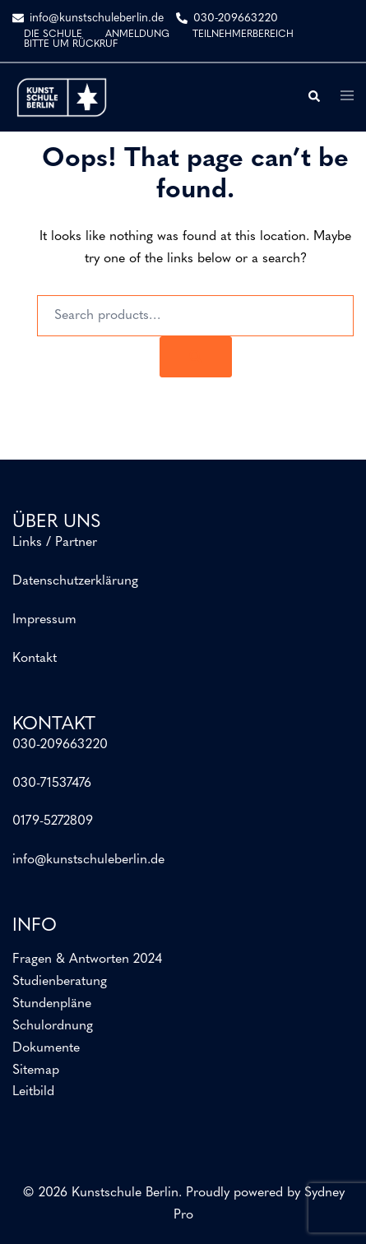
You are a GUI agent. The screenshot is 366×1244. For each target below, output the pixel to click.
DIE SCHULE (53, 34)
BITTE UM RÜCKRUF (71, 44)
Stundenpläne (51, 1003)
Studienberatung (59, 981)
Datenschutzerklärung (75, 581)
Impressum (44, 620)
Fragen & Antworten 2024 (87, 959)
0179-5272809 (52, 821)
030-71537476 (51, 783)
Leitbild (33, 1091)
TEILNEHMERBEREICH (243, 34)
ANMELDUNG (137, 34)
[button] (313, 97)
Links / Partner (54, 542)
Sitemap (35, 1070)
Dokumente (46, 1048)
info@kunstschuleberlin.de (88, 860)
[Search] (196, 356)
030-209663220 (60, 744)
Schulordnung (52, 1026)
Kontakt (34, 658)
